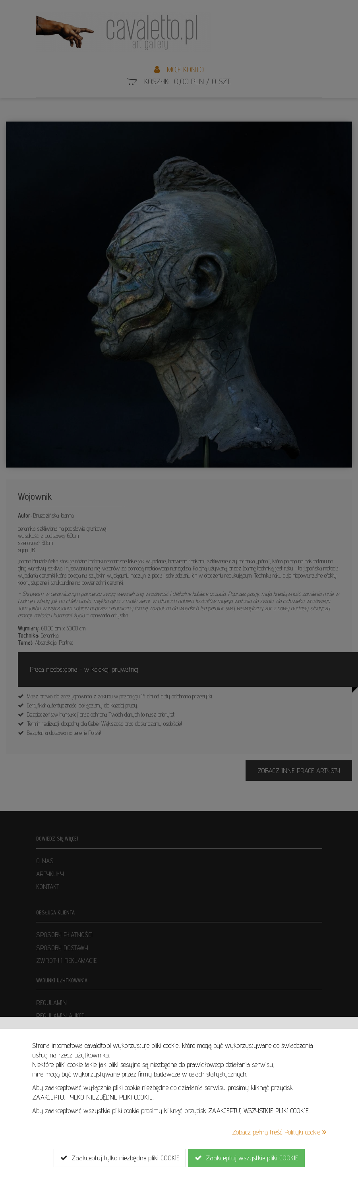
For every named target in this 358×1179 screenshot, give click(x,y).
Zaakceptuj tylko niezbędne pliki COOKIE (119, 1158)
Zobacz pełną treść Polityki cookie (279, 1132)
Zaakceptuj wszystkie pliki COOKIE (246, 1158)
